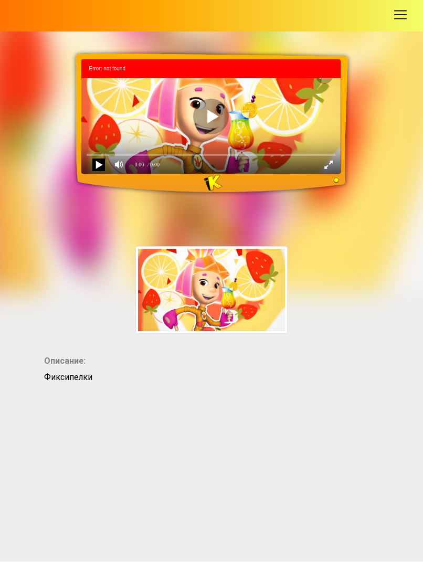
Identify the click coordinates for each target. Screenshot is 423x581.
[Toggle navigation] (400, 15)
